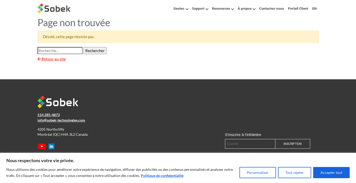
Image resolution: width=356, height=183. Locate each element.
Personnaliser (258, 172)
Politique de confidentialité (162, 175)
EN (314, 8)
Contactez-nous (271, 8)
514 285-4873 (49, 115)
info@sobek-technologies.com (61, 120)
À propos (246, 8)
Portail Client (298, 8)
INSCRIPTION (293, 144)
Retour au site (52, 59)
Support (200, 8)
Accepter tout (331, 172)
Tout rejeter (294, 172)
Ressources (223, 8)
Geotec (181, 8)
